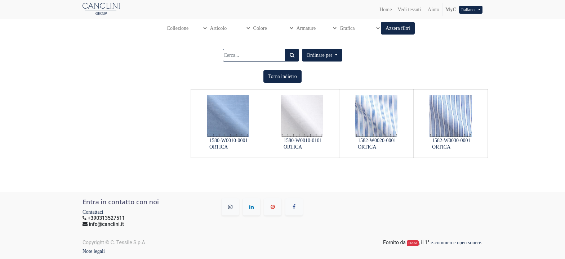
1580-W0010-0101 (303, 140)
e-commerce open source (456, 242)
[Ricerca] (292, 55)
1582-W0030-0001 (451, 140)
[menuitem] (386, 9)
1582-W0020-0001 (377, 140)
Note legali (94, 251)
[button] (398, 28)
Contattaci (93, 212)
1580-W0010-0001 (228, 140)
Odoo (413, 243)
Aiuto (433, 9)
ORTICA (218, 147)
